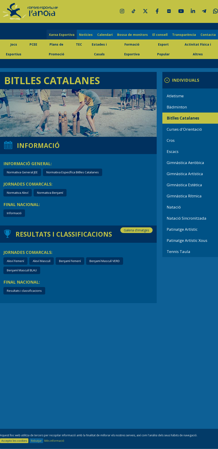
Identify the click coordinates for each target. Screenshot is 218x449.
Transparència (184, 34)
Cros (171, 140)
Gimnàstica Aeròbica (185, 162)
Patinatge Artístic (182, 229)
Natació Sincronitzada (186, 218)
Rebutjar (36, 441)
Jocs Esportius (13, 49)
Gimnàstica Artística (185, 173)
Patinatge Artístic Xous (187, 240)
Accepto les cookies (14, 441)
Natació (174, 207)
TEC (79, 44)
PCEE (33, 44)
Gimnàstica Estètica (184, 184)
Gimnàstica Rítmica (184, 196)
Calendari (105, 34)
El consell (160, 34)
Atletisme (175, 95)
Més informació (54, 441)
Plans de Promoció (56, 49)
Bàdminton (177, 107)
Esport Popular (163, 49)
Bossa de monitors (132, 34)
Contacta (208, 34)
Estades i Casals (99, 49)
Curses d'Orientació (184, 129)
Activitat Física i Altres (198, 49)
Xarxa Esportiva (61, 34)
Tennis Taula (178, 251)
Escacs (172, 151)
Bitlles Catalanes (183, 118)
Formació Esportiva (132, 49)
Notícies (86, 34)
